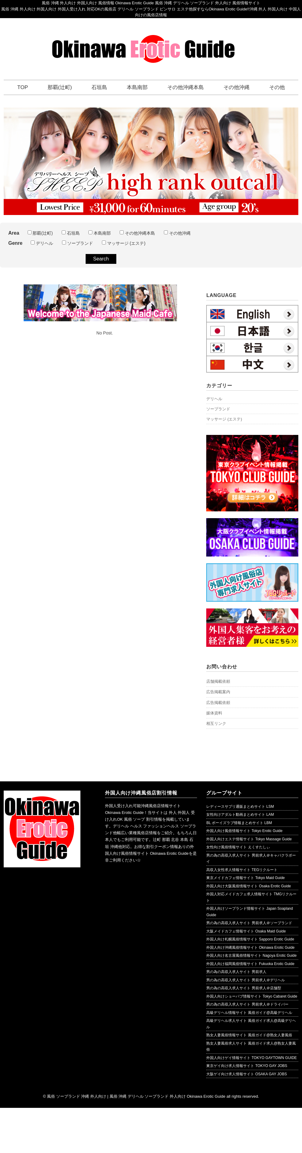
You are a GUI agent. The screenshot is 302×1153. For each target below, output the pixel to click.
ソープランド (77, 243)
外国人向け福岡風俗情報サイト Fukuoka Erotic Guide (250, 964)
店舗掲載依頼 (218, 681)
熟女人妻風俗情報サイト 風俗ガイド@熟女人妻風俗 (249, 1035)
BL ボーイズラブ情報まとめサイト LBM (239, 823)
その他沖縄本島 (185, 87)
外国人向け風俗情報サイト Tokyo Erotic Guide (244, 831)
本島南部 (137, 87)
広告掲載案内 (218, 692)
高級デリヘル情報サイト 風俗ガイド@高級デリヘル (249, 1012)
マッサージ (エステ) (123, 243)
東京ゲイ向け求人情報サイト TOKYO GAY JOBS (246, 1066)
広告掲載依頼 (218, 702)
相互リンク (216, 723)
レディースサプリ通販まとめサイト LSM (240, 806)
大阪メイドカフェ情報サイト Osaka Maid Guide (246, 931)
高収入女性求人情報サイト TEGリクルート (241, 870)
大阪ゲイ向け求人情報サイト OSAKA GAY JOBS (246, 1074)
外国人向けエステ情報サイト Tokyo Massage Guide (249, 839)
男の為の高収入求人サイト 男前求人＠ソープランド (249, 923)
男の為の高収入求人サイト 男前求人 (236, 972)
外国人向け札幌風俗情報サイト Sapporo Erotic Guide (250, 939)
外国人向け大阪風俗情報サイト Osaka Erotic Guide (248, 886)
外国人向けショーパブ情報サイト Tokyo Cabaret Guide (251, 996)
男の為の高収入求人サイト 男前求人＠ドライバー (247, 1004)
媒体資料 (214, 713)
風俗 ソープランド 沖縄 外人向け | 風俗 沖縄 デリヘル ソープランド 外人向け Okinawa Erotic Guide (136, 1096)
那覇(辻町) (60, 87)
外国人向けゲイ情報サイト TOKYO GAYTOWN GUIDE (251, 1058)
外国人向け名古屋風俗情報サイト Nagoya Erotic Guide (251, 955)
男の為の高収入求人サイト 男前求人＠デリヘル (245, 980)
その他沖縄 (236, 87)
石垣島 (99, 87)
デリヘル (42, 243)
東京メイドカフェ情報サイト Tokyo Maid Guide (245, 878)
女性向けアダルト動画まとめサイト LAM (240, 814)
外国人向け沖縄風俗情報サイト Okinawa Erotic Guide (250, 947)
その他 (277, 87)
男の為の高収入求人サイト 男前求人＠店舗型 (243, 988)
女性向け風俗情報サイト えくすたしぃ (238, 847)
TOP (22, 87)
